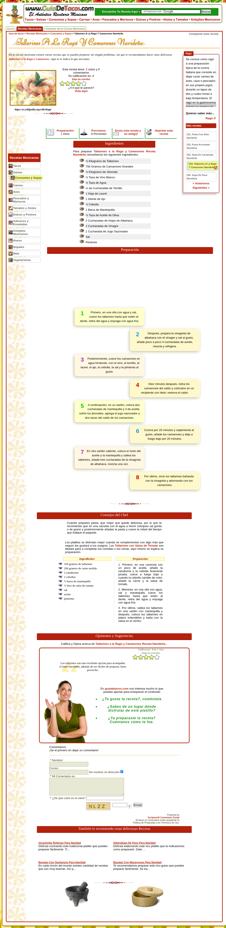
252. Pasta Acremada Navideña (198, 146)
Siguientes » (201, 187)
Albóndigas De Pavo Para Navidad (134, 842)
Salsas (17, 172)
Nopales (18, 247)
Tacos (17, 165)
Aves (16, 191)
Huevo (17, 240)
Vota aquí (81, 91)
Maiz (16, 253)
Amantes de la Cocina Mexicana (65, 28)
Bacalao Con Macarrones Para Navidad (137, 862)
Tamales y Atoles (24, 208)
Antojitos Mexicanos (20, 232)
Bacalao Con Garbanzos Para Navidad (61, 862)
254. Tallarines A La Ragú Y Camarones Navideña (203, 165)
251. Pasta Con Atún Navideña (198, 136)
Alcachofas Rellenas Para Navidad (59, 842)
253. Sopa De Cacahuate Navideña (200, 156)
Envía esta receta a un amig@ (128, 132)
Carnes (18, 185)
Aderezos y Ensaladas (20, 222)
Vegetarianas (22, 260)
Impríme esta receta (164, 132)
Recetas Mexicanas (30, 28)
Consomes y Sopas (28, 177)
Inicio (10, 28)
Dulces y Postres (24, 214)
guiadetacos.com (117, 688)
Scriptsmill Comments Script (163, 817)
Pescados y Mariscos (21, 200)
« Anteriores (201, 183)
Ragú (209, 118)
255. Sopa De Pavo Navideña (197, 177)
